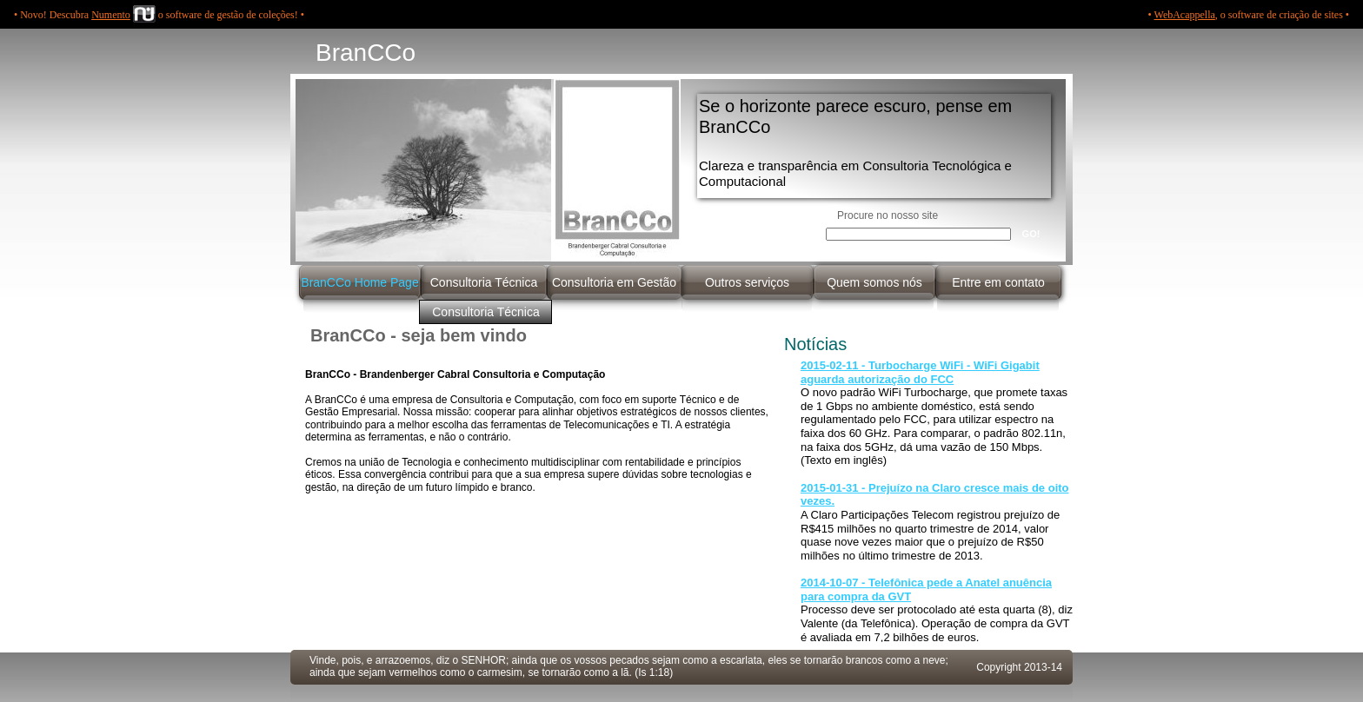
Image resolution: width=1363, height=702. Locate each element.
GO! (1031, 233)
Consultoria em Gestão (614, 282)
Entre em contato (998, 282)
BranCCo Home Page (359, 282)
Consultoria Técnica (483, 282)
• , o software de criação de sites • (1248, 15)
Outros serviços (747, 282)
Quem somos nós (874, 282)
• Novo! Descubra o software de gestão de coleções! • (159, 15)
